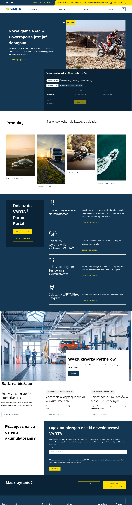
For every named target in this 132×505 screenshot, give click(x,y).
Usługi (60, 9)
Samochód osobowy (53, 80)
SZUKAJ (80, 102)
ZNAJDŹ (74, 374)
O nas (111, 9)
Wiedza (85, 9)
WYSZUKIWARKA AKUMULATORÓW (98, 2)
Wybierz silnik (51, 104)
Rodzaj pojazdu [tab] (52, 85)
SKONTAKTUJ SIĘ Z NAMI (41, 3)
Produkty (33, 9)
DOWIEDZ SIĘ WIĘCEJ (89, 223)
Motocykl (75, 80)
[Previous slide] (68, 22)
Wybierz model (107, 95)
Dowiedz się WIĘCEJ (16, 60)
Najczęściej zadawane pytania (115, 485)
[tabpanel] (87, 97)
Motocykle (71, 173)
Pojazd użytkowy (65, 80)
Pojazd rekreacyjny (86, 80)
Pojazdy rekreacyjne (105, 183)
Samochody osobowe (14, 179)
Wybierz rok (50, 95)
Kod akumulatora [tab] (76, 85)
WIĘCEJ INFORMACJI (23, 239)
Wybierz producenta (81, 95)
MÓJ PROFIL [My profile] (120, 2)
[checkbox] (88, 461)
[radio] (88, 461)
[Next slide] (72, 22)
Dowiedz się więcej (11, 414)
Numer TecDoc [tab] (64, 85)
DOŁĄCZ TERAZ (21, 232)
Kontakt (89, 484)
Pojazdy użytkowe (44, 186)
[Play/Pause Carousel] (64, 22)
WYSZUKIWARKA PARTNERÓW (70, 2)
